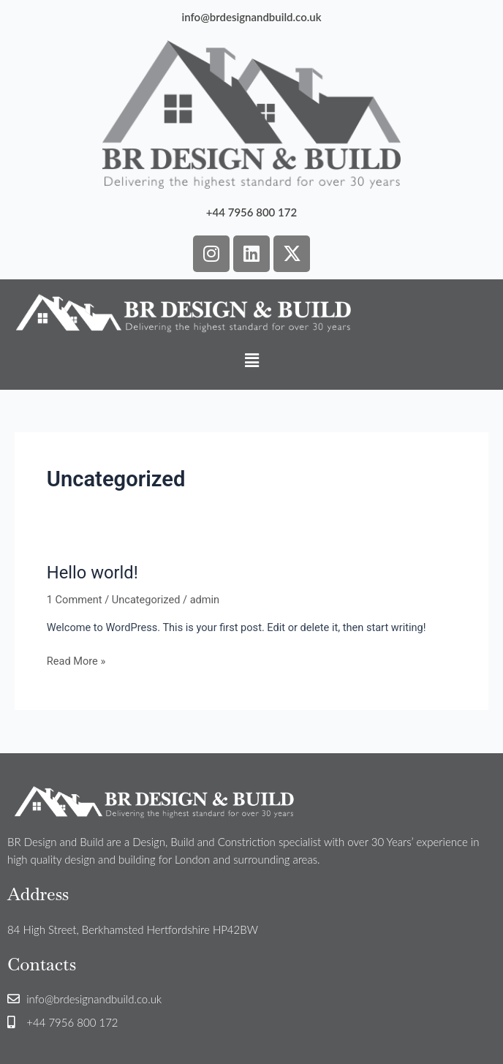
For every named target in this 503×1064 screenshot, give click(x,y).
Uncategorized (146, 599)
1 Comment (74, 599)
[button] (251, 361)
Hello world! (92, 572)
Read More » (76, 660)
